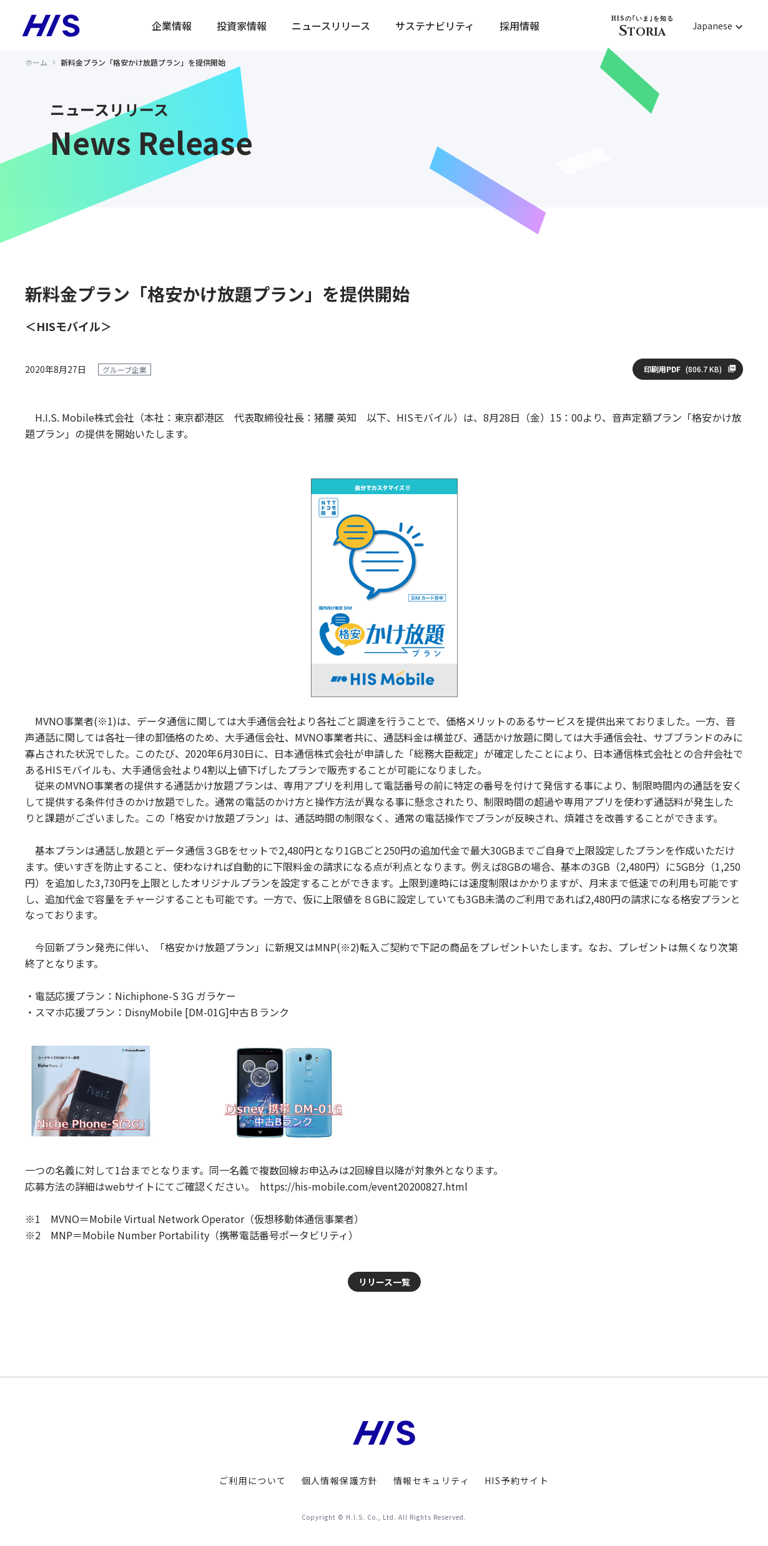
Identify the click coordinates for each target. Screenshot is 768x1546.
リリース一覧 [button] (384, 1282)
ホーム (36, 62)
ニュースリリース (331, 26)
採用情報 (519, 26)
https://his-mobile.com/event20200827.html (364, 1186)
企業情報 (172, 26)
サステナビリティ (435, 26)
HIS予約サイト (517, 1480)
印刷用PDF (683, 369)
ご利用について (253, 1480)
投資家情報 (242, 26)
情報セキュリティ (431, 1480)
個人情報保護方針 (340, 1480)
